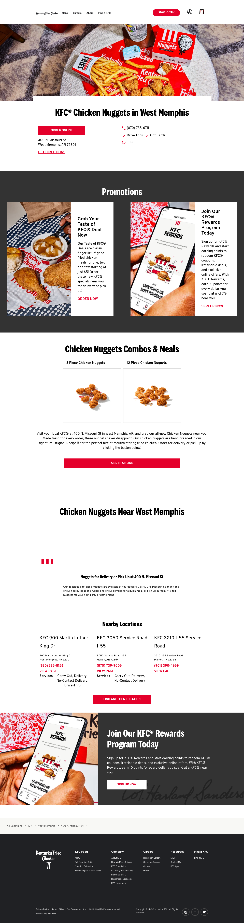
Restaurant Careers (152, 858)
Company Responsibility (122, 871)
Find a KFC (199, 858)
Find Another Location (122, 699)
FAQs (172, 858)
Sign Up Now (212, 306)
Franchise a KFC (118, 875)
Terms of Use (58, 909)
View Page (48, 671)
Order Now (88, 299)
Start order (166, 12)
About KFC (116, 858)
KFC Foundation (118, 867)
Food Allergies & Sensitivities (88, 871)
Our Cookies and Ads (76, 909)
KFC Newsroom (118, 883)
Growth (146, 871)
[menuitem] (65, 13)
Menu (77, 858)
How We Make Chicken (121, 862)
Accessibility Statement (46, 914)
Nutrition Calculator (84, 867)
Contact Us (175, 862)
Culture (146, 867)
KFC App (174, 867)
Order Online (62, 130)
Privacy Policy (42, 909)
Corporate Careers (151, 862)
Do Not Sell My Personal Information (105, 909)
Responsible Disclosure (121, 879)
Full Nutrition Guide (84, 862)
